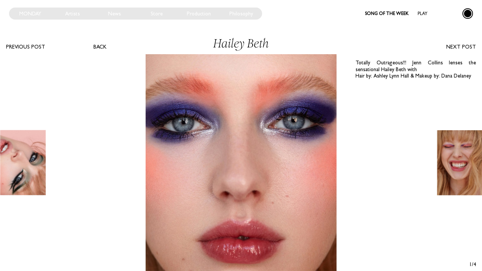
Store (157, 14)
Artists (72, 14)
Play (422, 13)
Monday (30, 14)
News (114, 14)
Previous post (25, 47)
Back (100, 47)
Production (199, 14)
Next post (461, 47)
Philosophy (241, 14)
